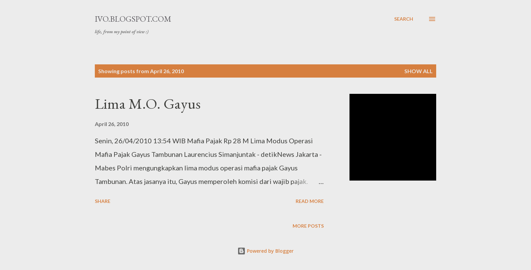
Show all (418, 71)
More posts (308, 226)
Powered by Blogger (265, 251)
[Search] (403, 19)
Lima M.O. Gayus (147, 103)
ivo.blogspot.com (133, 19)
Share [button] (102, 201)
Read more (310, 201)
